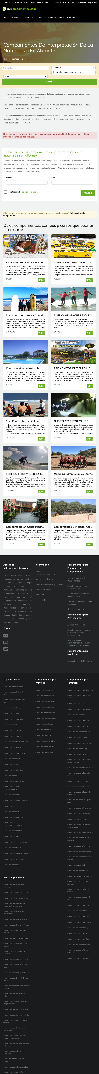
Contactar (71, 17)
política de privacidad (30, 192)
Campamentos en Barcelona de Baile (16, 898)
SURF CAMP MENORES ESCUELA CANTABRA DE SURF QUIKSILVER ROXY (73, 315)
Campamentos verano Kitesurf (78, 916)
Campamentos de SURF (11, 725)
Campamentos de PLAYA (12, 795)
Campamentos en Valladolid (45, 741)
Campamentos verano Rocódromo (79, 945)
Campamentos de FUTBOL (12, 708)
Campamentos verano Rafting (77, 928)
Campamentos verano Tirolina (78, 781)
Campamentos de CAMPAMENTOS (15, 800)
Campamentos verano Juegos (77, 749)
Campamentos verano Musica (77, 871)
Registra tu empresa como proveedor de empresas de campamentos (78, 632)
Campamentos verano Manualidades (80, 768)
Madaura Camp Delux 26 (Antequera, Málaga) (73, 474)
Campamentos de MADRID (12, 764)
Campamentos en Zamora (44, 747)
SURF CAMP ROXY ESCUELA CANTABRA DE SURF (25, 474)
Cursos (40, 17)
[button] (73, 68)
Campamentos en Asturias (44, 696)
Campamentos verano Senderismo (79, 732)
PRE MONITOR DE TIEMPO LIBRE (73, 368)
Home (5, 59)
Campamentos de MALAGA (12, 848)
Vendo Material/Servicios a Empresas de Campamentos (76, 2)
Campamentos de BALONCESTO (14, 781)
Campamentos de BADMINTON (14, 859)
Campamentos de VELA (11, 836)
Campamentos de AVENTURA (13, 817)
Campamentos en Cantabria (45, 713)
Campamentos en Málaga (44, 730)
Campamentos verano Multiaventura (80, 690)
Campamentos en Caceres (44, 707)
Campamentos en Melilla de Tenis (15, 919)
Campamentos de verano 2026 (14, 687)
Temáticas (28, 17)
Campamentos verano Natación (78, 814)
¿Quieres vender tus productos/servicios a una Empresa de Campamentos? (79, 643)
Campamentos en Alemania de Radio (16, 1067)
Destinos (16, 17)
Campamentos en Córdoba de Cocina (16, 1015)
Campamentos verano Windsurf (78, 911)
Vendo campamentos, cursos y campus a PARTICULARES (28, 2)
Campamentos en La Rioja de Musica (16, 973)
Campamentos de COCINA (12, 831)
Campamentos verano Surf (76, 703)
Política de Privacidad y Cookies (49, 584)
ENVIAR (88, 193)
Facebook (40, 600)
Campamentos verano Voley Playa (79, 846)
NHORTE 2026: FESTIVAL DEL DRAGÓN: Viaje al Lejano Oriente (73, 421)
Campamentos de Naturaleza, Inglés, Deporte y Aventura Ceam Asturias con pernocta (25, 368)
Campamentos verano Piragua (78, 720)
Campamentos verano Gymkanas (79, 743)
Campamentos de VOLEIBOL (13, 719)
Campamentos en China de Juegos (15, 1009)
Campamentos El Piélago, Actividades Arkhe (73, 526)
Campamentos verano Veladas (78, 787)
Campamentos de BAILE (11, 759)
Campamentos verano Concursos (79, 852)
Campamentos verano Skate (77, 737)
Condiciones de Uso (44, 579)
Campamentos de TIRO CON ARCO (15, 842)
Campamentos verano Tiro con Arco (79, 808)
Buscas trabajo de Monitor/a (79, 661)
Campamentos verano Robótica (78, 939)
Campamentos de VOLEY (12, 736)
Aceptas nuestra (23, 192)
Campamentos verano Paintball (78, 905)
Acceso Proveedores (76, 625)
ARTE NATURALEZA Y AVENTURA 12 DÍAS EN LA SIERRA (25, 262)
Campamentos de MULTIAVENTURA (15, 742)
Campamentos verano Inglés (77, 715)
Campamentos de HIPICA (12, 747)
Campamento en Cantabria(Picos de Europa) (25, 526)
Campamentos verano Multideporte (79, 709)
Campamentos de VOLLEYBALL (14, 753)
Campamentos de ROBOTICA (13, 770)
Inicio (6, 17)
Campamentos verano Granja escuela (80, 833)
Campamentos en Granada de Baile (15, 959)
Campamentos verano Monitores (78, 958)
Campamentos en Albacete (44, 690)
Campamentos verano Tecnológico (79, 876)
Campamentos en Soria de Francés (15, 938)
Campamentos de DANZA (12, 812)
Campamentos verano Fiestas (77, 754)
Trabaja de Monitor (55, 17)
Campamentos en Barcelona (45, 701)
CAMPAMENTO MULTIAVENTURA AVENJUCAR (73, 262)
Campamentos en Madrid (44, 724)
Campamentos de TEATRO (12, 730)
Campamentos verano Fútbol (77, 726)
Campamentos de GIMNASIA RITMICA (16, 853)
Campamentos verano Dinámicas (79, 922)
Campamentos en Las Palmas (45, 718)
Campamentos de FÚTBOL (12, 776)
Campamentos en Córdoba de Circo (15, 893)
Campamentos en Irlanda (44, 752)
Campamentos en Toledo (44, 735)
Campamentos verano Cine (76, 865)
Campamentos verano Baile (77, 933)
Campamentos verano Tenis (77, 819)
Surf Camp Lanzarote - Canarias (25, 315)
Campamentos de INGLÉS (12, 865)
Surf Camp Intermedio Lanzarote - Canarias (25, 421)
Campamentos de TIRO (11, 806)
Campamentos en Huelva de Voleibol (16, 925)
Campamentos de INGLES (12, 713)
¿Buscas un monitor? (76, 609)
